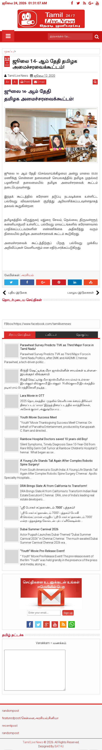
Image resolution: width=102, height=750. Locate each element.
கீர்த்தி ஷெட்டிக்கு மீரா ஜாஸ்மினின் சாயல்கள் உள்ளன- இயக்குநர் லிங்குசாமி (58, 372)
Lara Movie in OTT (32, 396)
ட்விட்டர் (51, 334)
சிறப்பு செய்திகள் (20, 334)
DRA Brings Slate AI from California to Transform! (53, 486)
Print (25, 81)
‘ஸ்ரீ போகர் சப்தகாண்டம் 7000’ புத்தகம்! (47, 507)
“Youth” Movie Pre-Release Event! (42, 551)
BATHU (59, 746)
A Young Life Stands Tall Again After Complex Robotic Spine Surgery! (56, 462)
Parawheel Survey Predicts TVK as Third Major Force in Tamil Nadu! (57, 347)
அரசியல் (27, 275)
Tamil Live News (33, 742)
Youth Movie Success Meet (38, 417)
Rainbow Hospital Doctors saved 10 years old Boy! (54, 439)
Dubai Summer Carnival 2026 (39, 529)
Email (39, 81)
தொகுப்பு (82, 334)
